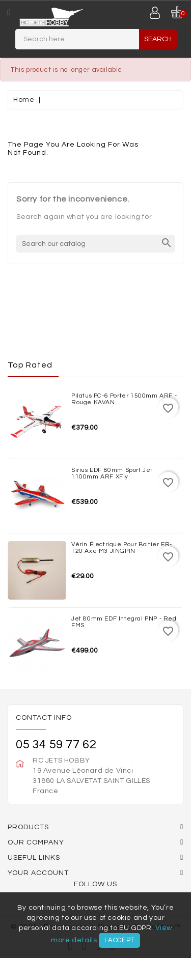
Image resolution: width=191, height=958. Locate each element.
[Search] (95, 243)
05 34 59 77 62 (56, 744)
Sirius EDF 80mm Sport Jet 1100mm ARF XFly (112, 473)
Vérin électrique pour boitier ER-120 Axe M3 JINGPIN (121, 547)
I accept (119, 940)
